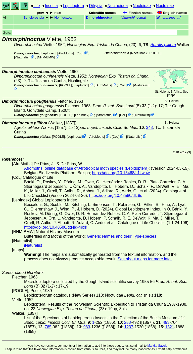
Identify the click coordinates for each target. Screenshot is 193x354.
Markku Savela (157, 345)
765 (48, 327)
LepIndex (48, 53)
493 (166, 322)
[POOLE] (155, 53)
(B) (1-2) (124, 106)
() (133, 17)
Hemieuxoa (63, 17)
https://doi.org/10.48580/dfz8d (115, 195)
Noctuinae (165, 6)
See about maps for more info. (145, 259)
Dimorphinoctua (99, 17)
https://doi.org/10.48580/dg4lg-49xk (55, 227)
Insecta (51, 6)
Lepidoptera (73, 6)
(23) (101, 45)
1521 (169, 327)
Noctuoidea (117, 6)
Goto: (90, 32)
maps (171, 95)
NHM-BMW (46, 57)
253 (127, 322)
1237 (128, 327)
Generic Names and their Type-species (121, 236)
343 (149, 127)
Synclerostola (33, 17)
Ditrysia (95, 6)
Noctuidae (142, 6)
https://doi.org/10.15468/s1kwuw (121, 173)
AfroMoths (65, 53)
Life (36, 6)
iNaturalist (22, 57)
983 (86, 327)
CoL (79, 53)
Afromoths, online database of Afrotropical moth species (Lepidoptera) (86, 168)
